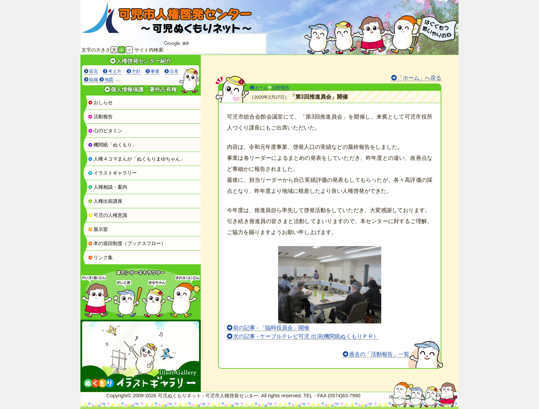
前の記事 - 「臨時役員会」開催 (271, 328)
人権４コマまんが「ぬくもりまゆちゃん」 (136, 159)
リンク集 (100, 257)
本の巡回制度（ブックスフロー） (127, 243)
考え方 (114, 71)
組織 (93, 79)
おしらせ (100, 102)
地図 (108, 79)
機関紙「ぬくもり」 (112, 144)
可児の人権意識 (107, 215)
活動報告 (100, 116)
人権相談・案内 (107, 187)
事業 (155, 71)
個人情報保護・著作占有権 (144, 89)
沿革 (173, 71)
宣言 (93, 71)
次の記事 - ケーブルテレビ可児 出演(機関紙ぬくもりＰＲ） (306, 336)
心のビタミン (105, 130)
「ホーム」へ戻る (419, 78)
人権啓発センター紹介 (143, 61)
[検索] (206, 44)
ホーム (259, 87)
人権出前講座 (105, 201)
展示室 (98, 229)
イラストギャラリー (112, 173)
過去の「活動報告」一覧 (379, 354)
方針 (136, 71)
